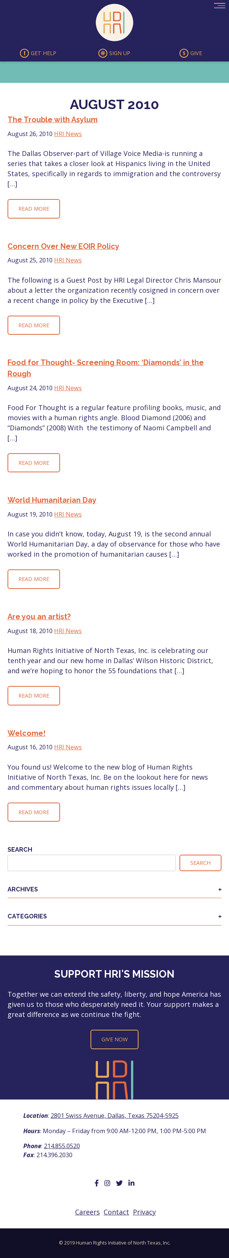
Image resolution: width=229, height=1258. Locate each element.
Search (20, 849)
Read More (33, 208)
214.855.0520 (62, 1146)
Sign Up (114, 53)
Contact (116, 1211)
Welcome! (26, 733)
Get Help (38, 53)
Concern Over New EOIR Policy (63, 246)
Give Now (114, 1039)
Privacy (144, 1211)
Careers (87, 1211)
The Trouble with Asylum (53, 119)
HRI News (68, 134)
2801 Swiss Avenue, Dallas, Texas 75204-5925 (115, 1115)
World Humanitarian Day (52, 500)
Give (190, 53)
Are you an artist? (39, 616)
